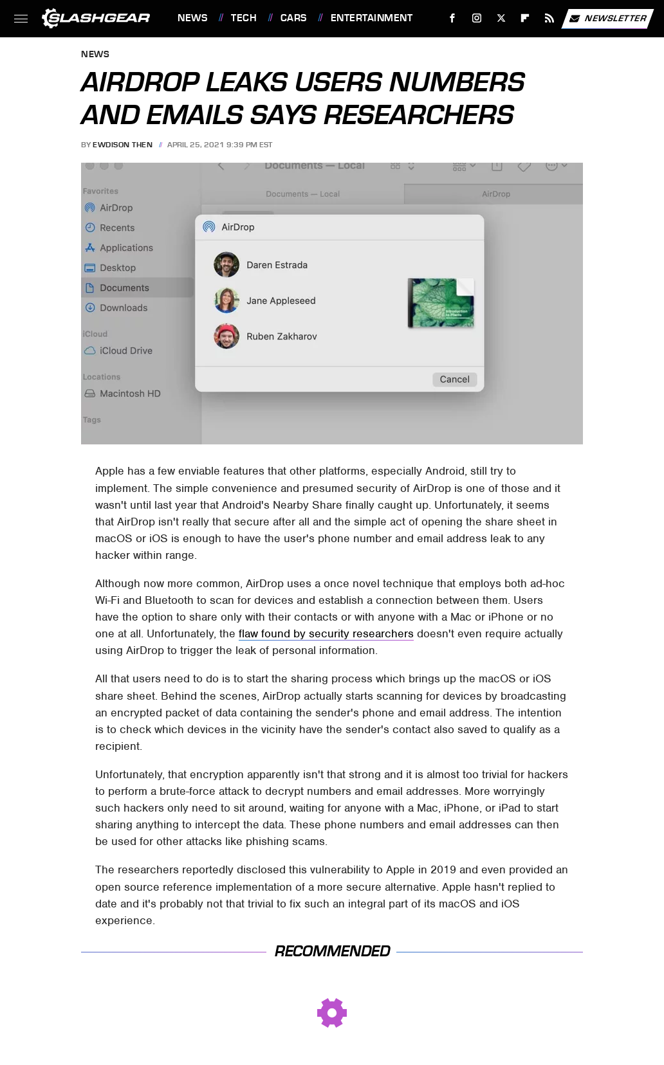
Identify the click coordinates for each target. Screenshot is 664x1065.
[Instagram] (477, 18)
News (192, 18)
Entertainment (372, 18)
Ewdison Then (122, 144)
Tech (244, 18)
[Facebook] (452, 18)
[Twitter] (501, 18)
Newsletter (607, 18)
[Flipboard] (525, 18)
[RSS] (549, 18)
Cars (294, 18)
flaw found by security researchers (326, 633)
